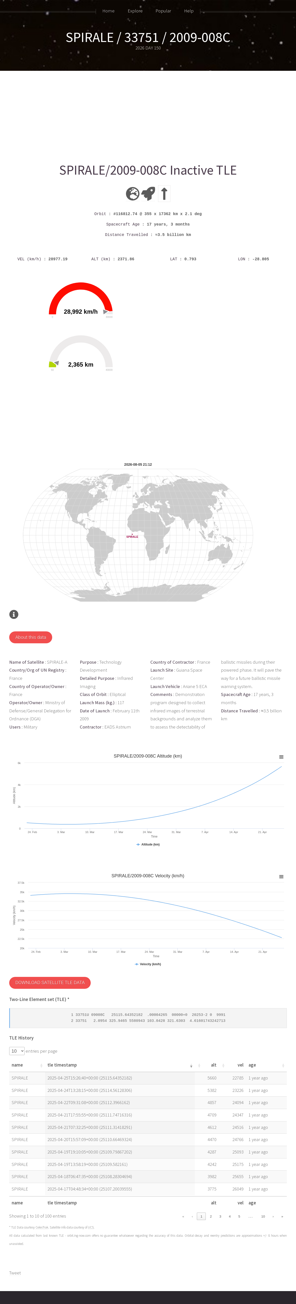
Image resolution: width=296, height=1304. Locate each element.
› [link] (273, 1192)
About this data (30, 613)
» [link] (282, 1192)
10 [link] (263, 1192)
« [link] (183, 1192)
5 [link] (239, 1192)
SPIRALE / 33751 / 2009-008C (148, 37)
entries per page (41, 1027)
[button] (41, 1040)
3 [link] (220, 1192)
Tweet (15, 1248)
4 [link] (230, 1192)
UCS (91, 1203)
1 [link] (201, 1192)
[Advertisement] (148, 115)
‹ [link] (192, 1192)
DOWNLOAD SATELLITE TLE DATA (50, 958)
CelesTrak (42, 1203)
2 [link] (211, 1192)
